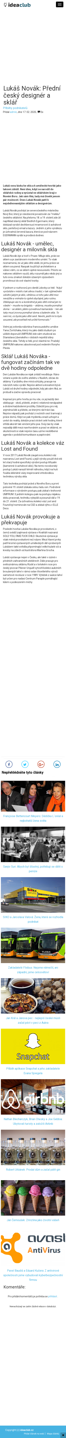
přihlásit (53, 1296)
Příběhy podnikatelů (15, 108)
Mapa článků (53, 1434)
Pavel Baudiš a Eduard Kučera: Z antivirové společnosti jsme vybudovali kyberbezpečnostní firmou (33, 1275)
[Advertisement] (33, 48)
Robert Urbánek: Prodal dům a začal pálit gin (33, 1169)
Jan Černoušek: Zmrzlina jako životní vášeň (33, 1220)
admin (13, 112)
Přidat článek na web (34, 1434)
